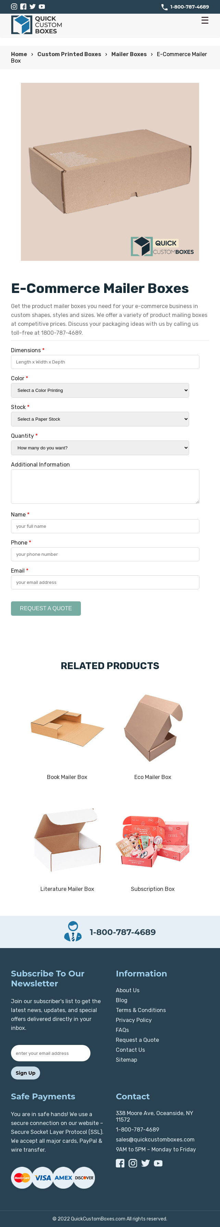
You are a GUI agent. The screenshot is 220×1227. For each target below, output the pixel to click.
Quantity (24, 436)
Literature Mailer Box (67, 889)
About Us (127, 990)
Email (19, 570)
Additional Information (40, 464)
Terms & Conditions (141, 1010)
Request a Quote (137, 1040)
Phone (21, 542)
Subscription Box (153, 889)
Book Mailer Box (67, 777)
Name (20, 514)
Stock (20, 407)
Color (19, 378)
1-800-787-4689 (190, 7)
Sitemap (126, 1060)
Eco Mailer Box (152, 777)
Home (19, 54)
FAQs (122, 1030)
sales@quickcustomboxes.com (155, 1139)
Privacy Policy (134, 1020)
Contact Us (130, 1050)
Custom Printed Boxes (69, 54)
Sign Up (25, 1073)
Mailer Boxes (129, 54)
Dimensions (28, 350)
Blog (121, 1000)
